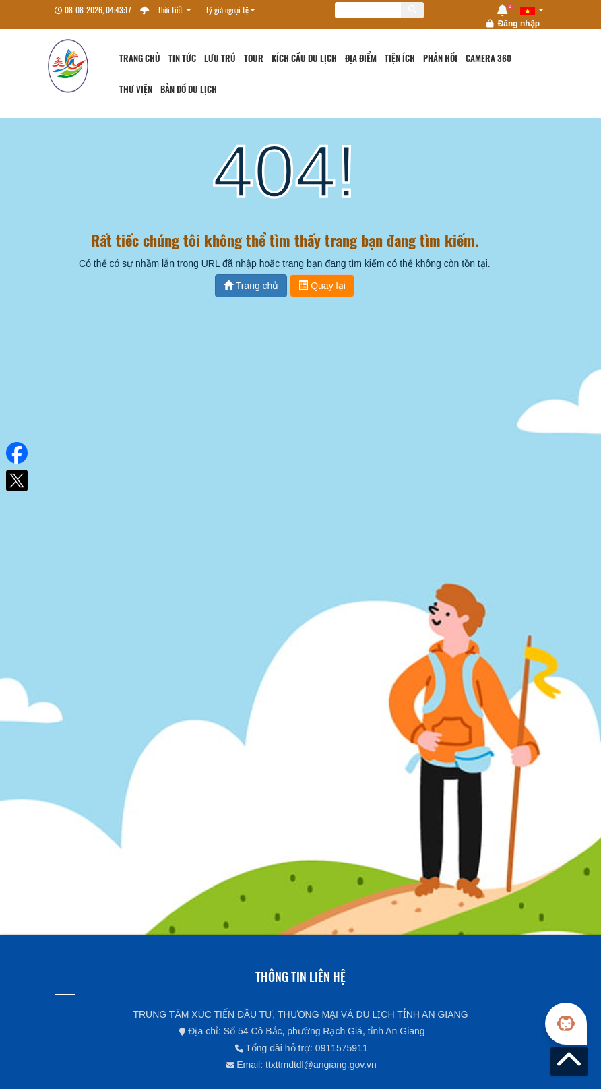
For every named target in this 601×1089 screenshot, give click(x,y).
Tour (253, 58)
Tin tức (182, 58)
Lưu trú (220, 58)
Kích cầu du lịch (304, 58)
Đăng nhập (519, 23)
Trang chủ (139, 58)
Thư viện (135, 89)
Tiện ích (400, 58)
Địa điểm (361, 58)
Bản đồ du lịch (188, 89)
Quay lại (321, 285)
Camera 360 (488, 58)
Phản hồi (440, 58)
